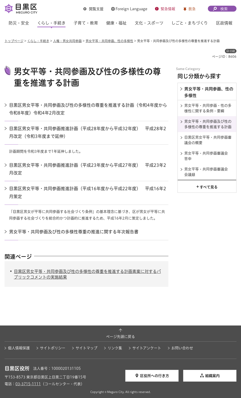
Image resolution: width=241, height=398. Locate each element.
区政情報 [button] (224, 23)
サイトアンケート (146, 348)
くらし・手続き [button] (51, 23)
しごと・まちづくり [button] (189, 23)
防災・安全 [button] (19, 23)
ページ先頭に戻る (120, 336)
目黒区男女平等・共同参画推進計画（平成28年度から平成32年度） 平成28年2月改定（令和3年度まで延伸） (87, 132)
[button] (93, 9)
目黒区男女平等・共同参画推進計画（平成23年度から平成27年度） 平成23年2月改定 (87, 169)
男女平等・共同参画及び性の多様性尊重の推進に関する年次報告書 (73, 232)
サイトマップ (86, 348)
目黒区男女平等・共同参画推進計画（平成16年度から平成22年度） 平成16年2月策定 (87, 192)
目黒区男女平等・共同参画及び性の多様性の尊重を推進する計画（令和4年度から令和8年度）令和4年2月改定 (88, 109)
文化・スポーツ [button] (149, 23)
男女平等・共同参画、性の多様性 (109, 41)
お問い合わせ (182, 348)
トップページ (14, 41)
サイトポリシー (52, 348)
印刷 (232, 51)
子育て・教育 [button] (86, 23)
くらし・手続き (38, 41)
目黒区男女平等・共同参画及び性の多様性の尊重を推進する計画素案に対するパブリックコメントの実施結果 (87, 274)
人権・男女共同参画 (67, 41)
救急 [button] (192, 9)
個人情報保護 (19, 348)
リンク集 (115, 348)
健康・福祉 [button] (116, 23)
